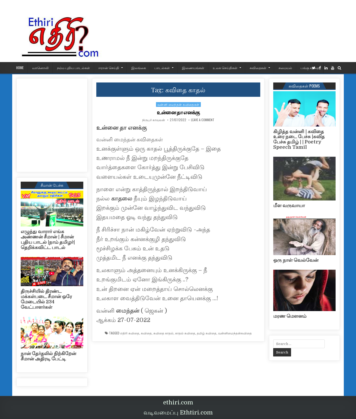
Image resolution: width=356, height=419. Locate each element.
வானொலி (40, 67)
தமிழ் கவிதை (206, 333)
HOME (20, 67)
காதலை (121, 198)
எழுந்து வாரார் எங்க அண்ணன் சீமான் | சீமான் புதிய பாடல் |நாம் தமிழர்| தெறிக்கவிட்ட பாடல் (48, 239)
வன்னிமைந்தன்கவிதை (235, 333)
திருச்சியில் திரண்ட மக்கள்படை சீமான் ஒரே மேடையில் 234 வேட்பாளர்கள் (46, 299)
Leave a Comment (202, 119)
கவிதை (146, 333)
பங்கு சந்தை (310, 67)
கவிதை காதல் (163, 333)
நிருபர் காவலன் (153, 119)
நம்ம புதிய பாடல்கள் (73, 67)
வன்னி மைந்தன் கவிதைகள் (178, 104)
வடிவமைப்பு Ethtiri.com (178, 412)
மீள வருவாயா (289, 205)
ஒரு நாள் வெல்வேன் (295, 260)
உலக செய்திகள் (225, 67)
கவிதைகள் (258, 67)
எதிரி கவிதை (129, 333)
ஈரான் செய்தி (108, 67)
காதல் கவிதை (185, 333)
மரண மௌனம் (289, 316)
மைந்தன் (127, 310)
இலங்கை (138, 67)
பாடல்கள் (162, 67)
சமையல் (285, 67)
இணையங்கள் (193, 67)
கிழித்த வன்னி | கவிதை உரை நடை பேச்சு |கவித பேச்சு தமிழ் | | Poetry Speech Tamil (299, 139)
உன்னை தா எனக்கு (178, 112)
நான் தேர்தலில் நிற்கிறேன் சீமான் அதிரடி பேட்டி (48, 356)
